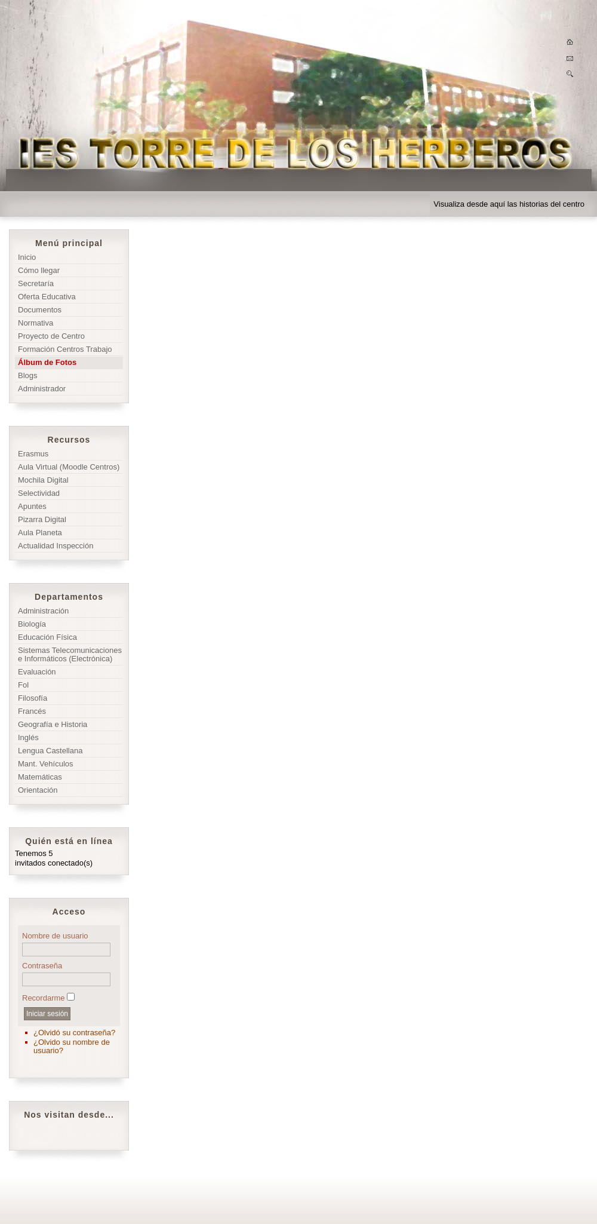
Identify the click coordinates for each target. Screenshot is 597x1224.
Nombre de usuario (55, 935)
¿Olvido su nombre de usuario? (71, 1046)
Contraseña (42, 965)
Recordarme (43, 997)
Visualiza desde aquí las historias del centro (508, 204)
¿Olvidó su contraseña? (74, 1032)
